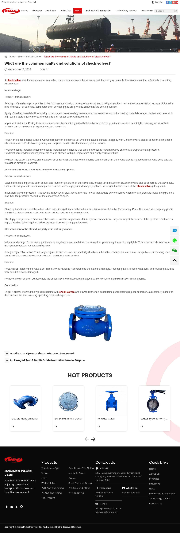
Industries (65, 11)
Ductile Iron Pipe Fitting (81, 468)
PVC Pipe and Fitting (52, 488)
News (78, 11)
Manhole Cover (77, 473)
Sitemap (77, 527)
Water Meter (48, 483)
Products (51, 11)
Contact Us (147, 11)
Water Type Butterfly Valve (154, 419)
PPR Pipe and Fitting (79, 488)
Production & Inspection (98, 11)
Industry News (33, 57)
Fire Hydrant (48, 498)
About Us (37, 11)
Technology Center (125, 11)
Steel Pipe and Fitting (80, 483)
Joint (44, 478)
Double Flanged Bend (25, 419)
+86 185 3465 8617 (131, 492)
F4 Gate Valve (106, 419)
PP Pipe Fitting (76, 493)
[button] (93, 439)
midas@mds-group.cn (106, 512)
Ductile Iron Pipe (50, 468)
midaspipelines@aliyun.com (108, 508)
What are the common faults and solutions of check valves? (77, 57)
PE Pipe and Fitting (51, 493)
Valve (44, 473)
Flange (72, 478)
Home (24, 11)
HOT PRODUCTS (90, 376)
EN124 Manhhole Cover (68, 419)
